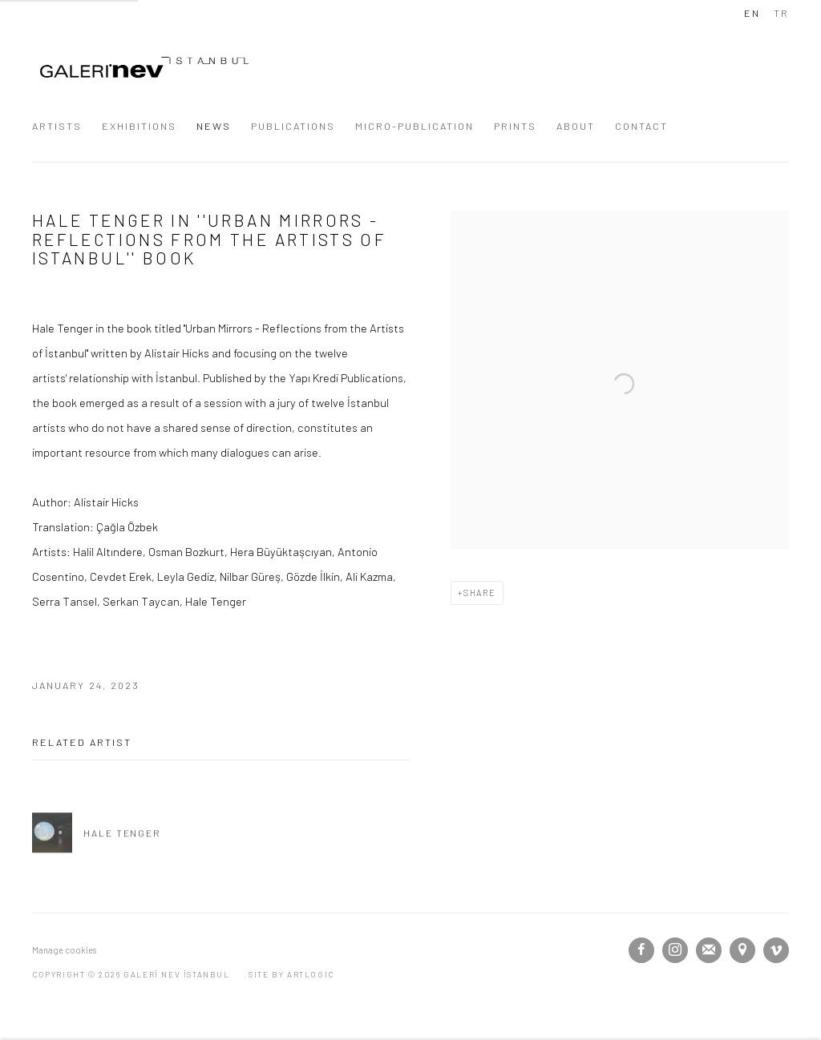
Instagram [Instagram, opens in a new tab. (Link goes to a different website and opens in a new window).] (675, 950)
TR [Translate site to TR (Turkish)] (781, 12)
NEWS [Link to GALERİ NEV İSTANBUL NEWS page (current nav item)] (213, 125)
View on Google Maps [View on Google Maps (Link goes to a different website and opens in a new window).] (742, 950)
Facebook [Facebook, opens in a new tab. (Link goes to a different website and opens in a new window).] (641, 950)
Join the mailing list (709, 950)
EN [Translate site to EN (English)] (752, 12)
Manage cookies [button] (64, 950)
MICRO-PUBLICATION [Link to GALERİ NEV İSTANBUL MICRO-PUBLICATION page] (414, 125)
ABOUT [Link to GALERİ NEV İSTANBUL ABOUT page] (575, 125)
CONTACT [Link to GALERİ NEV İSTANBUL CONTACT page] (641, 125)
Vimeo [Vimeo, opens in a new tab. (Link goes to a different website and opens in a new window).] (776, 950)
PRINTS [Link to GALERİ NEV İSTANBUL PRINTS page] (515, 125)
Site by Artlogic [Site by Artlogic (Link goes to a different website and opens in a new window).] (291, 974)
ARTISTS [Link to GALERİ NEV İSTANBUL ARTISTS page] (57, 125)
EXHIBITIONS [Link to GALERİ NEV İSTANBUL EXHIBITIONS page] (139, 125)
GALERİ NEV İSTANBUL (144, 67)
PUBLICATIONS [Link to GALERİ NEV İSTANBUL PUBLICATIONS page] (293, 125)
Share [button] (479, 592)
